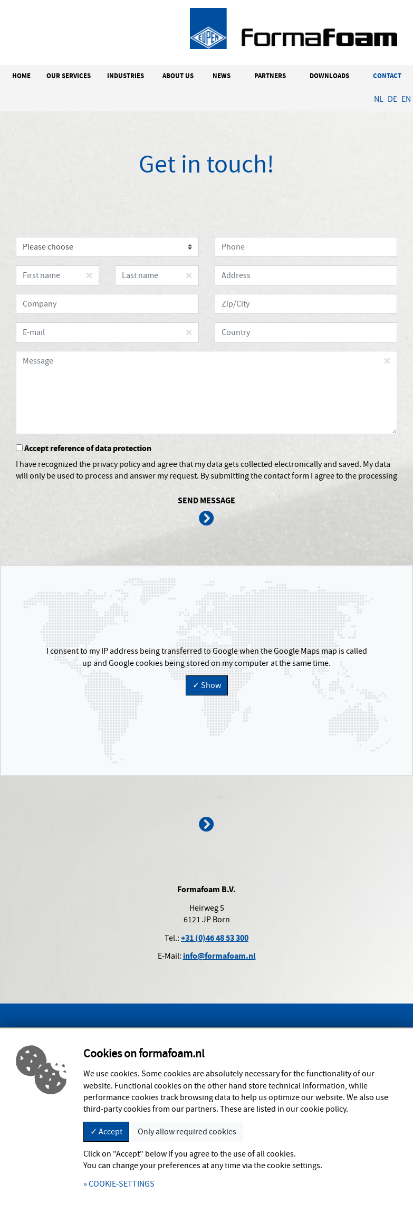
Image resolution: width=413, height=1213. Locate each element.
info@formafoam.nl (219, 955)
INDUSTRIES (125, 75)
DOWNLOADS (329, 75)
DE (392, 99)
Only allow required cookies (187, 1131)
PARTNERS (270, 75)
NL (378, 99)
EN (406, 99)
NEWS (221, 75)
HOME (21, 75)
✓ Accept (106, 1131)
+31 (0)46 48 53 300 (214, 937)
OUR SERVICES (68, 75)
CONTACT (387, 75)
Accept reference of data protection (83, 448)
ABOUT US (178, 75)
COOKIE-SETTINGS (122, 1184)
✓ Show (207, 685)
